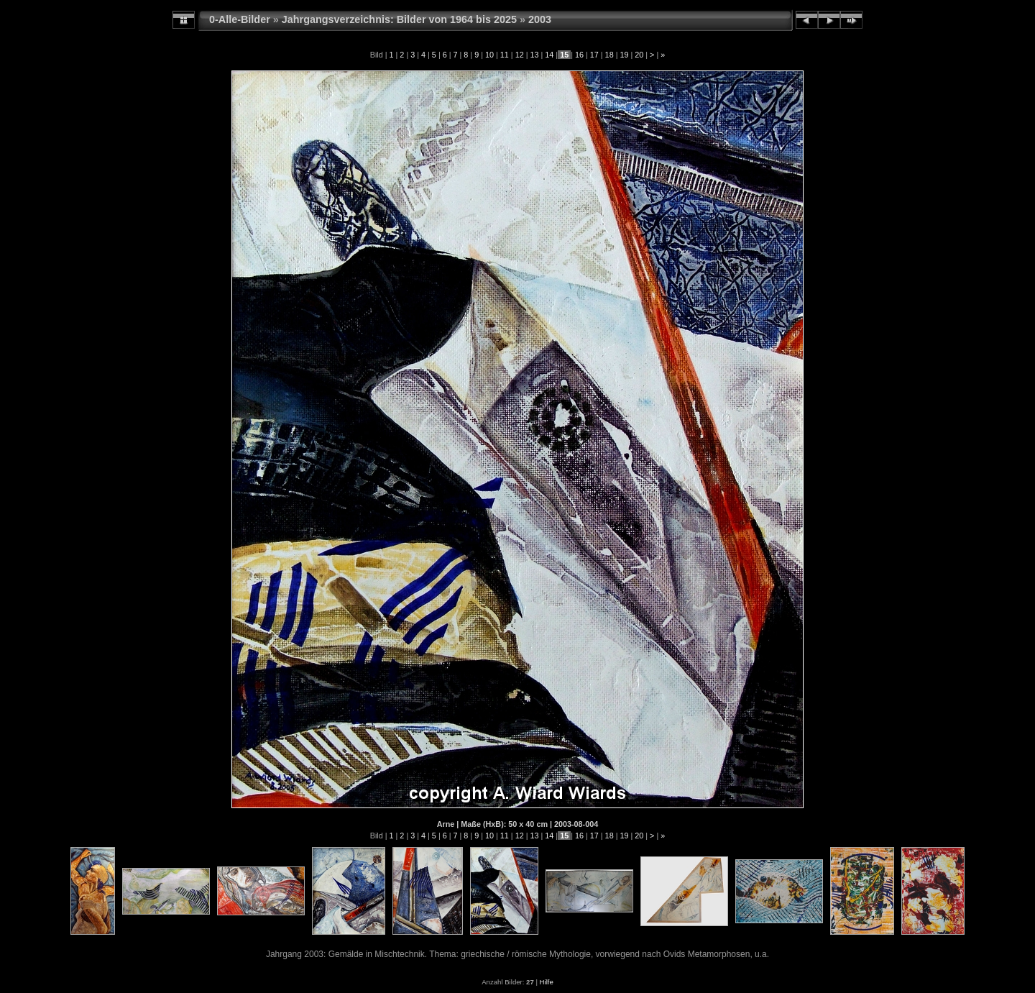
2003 (539, 19)
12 (519, 54)
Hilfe (546, 982)
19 (623, 54)
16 (579, 54)
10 (489, 54)
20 (638, 54)
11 (504, 54)
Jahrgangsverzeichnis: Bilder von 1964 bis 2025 (399, 19)
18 (609, 54)
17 (594, 54)
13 (534, 54)
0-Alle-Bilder (239, 19)
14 (549, 54)
